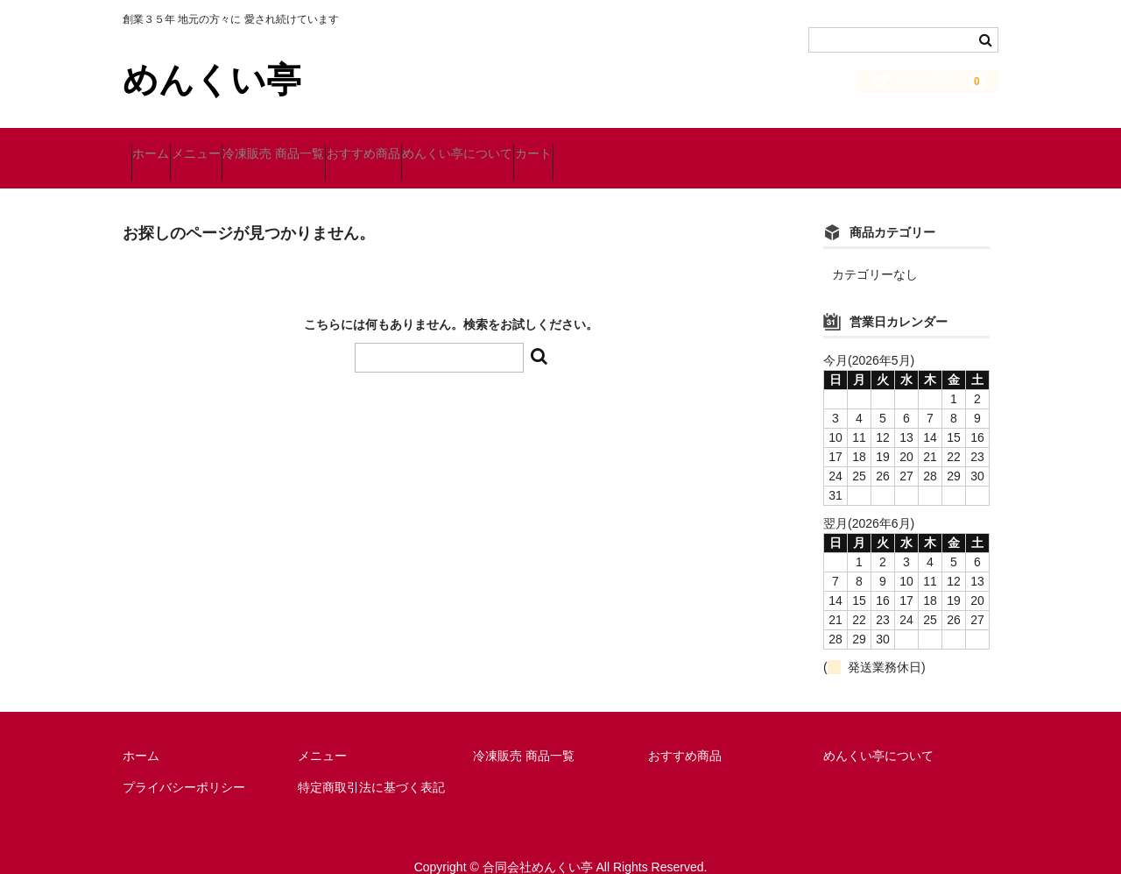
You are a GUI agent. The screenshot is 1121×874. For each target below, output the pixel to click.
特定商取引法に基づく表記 (371, 763)
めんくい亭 (212, 79)
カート (710, 146)
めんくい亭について (601, 146)
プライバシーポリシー (184, 763)
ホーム (159, 146)
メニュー (238, 146)
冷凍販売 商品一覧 (349, 146)
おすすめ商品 (473, 146)
